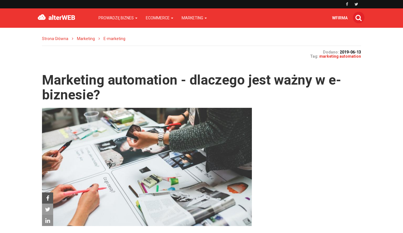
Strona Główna (55, 38)
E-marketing (114, 38)
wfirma (340, 18)
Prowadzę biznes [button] (118, 18)
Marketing (86, 38)
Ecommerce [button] (159, 18)
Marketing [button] (194, 18)
